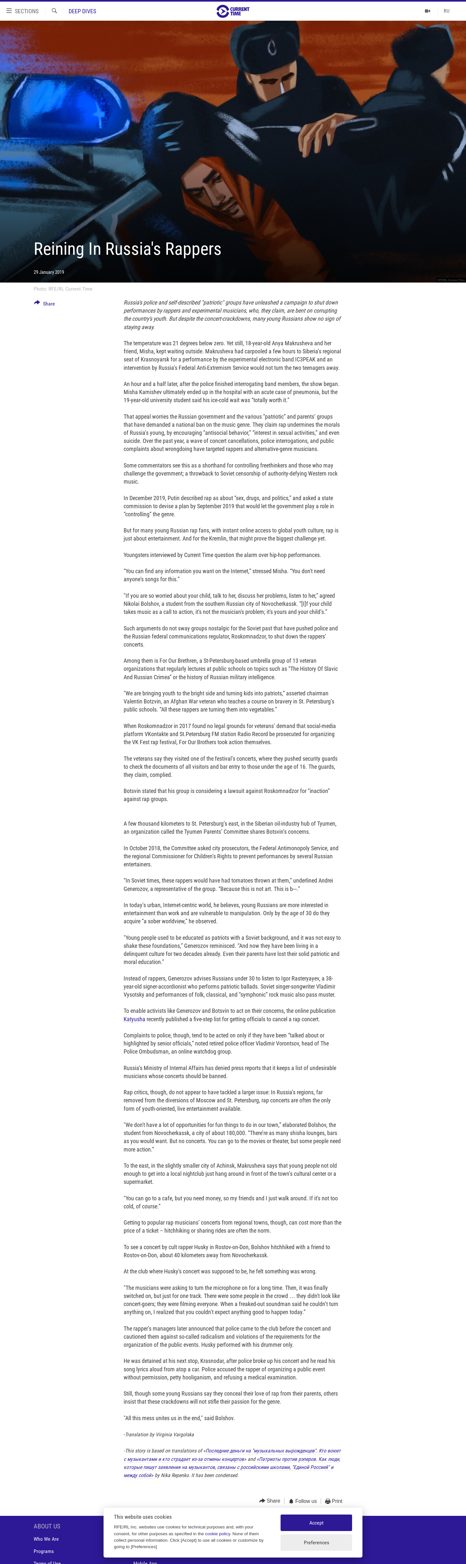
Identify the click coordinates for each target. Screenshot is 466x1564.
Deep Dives (82, 11)
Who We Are (46, 1539)
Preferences (316, 1542)
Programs (44, 1551)
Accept (316, 1523)
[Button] (44, 304)
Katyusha (134, 1019)
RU (446, 11)
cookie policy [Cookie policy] (217, 1533)
